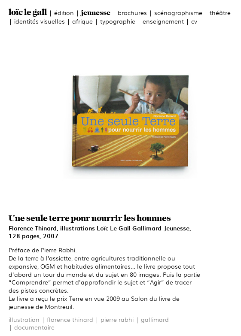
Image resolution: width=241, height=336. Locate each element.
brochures (132, 12)
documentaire (34, 326)
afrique (82, 20)
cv (194, 20)
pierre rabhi (117, 319)
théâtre (220, 12)
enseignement (163, 20)
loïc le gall (28, 13)
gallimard (155, 319)
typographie (117, 20)
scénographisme (178, 12)
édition (64, 12)
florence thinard (70, 319)
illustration (24, 319)
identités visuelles (39, 20)
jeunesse (95, 13)
